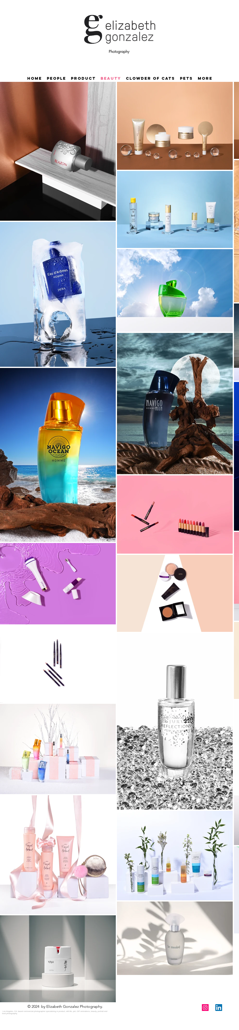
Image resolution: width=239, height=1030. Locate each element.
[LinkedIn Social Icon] (218, 1007)
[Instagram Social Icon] (205, 1007)
